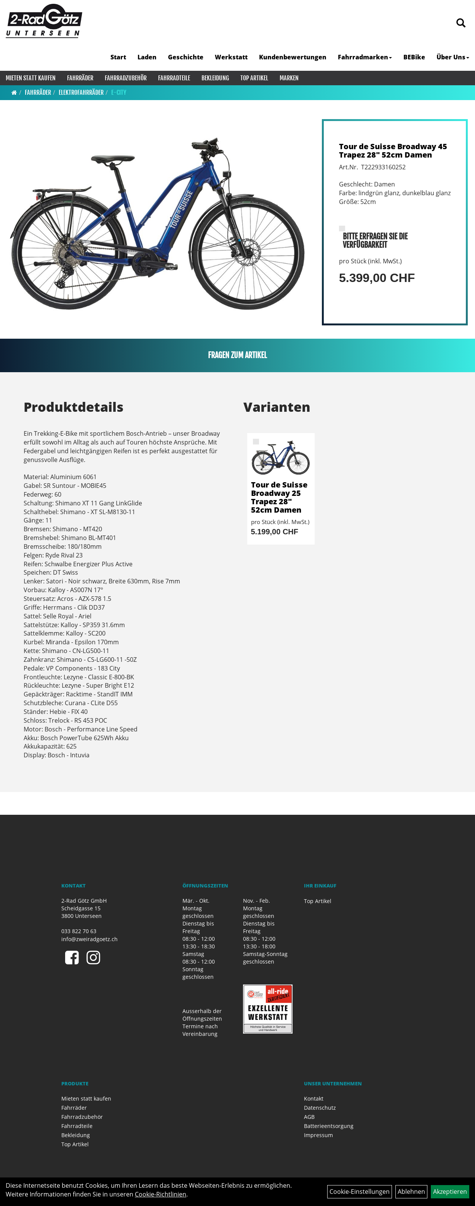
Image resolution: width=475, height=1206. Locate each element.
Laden (147, 57)
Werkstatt (231, 57)
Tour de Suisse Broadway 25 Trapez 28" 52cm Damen (279, 497)
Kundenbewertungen (292, 57)
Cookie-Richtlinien (160, 1194)
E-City (118, 92)
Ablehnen (411, 1191)
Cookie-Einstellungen (359, 1191)
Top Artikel (254, 78)
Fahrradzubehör (126, 78)
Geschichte (185, 57)
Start (118, 57)
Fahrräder (80, 78)
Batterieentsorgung (328, 1126)
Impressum (318, 1135)
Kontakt (313, 1098)
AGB (309, 1116)
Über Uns (453, 57)
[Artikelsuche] (460, 23)
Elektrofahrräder (81, 92)
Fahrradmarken (365, 57)
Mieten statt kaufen (31, 78)
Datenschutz (320, 1107)
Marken (289, 78)
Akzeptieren (450, 1191)
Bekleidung (215, 78)
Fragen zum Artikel (237, 355)
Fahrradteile (174, 78)
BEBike (414, 57)
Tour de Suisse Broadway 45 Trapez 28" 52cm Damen (393, 150)
